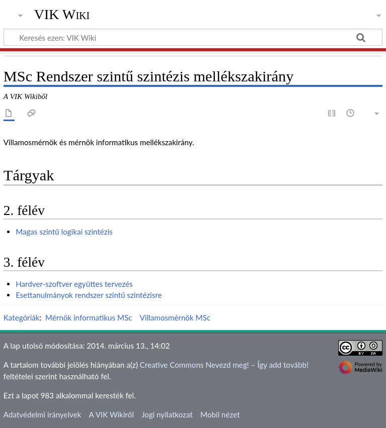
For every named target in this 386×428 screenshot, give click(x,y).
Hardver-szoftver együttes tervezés (74, 283)
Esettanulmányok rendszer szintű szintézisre (89, 294)
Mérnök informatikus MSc (88, 317)
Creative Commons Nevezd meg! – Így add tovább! (224, 364)
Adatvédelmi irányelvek (42, 414)
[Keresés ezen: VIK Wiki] (193, 37)
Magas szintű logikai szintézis (64, 231)
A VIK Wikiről (111, 414)
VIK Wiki (62, 15)
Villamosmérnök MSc (175, 317)
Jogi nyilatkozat (166, 414)
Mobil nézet (220, 414)
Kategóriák (22, 317)
